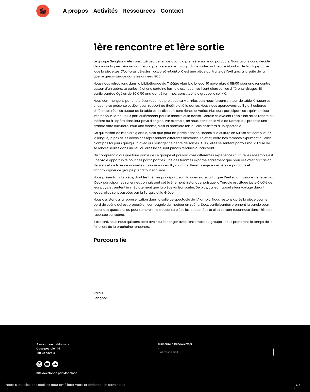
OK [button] (298, 385)
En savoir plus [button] (114, 385)
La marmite (48, 11)
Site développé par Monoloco (56, 373)
